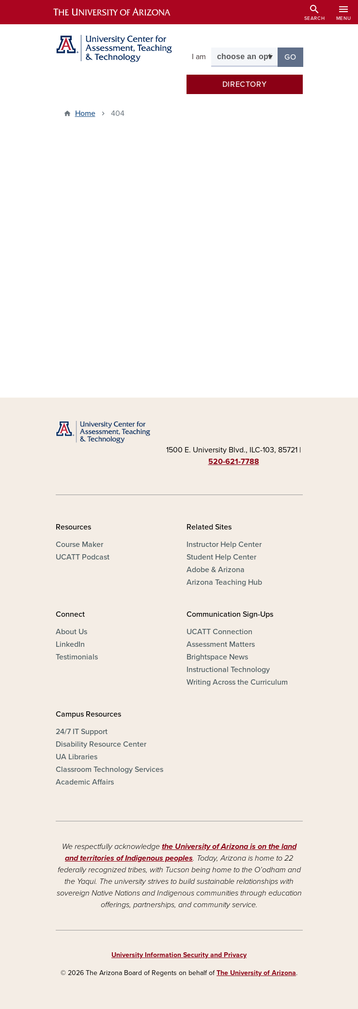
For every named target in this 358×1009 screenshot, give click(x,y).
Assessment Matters (221, 644)
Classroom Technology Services (109, 769)
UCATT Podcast (82, 557)
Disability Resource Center (101, 744)
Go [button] (293, 56)
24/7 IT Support (82, 732)
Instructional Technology (228, 669)
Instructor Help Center (224, 544)
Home (85, 113)
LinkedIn (70, 644)
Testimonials (77, 657)
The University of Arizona (256, 973)
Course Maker (79, 544)
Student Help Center (221, 557)
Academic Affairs (85, 782)
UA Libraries (76, 757)
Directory (244, 84)
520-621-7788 (233, 461)
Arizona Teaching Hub (224, 582)
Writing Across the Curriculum (237, 682)
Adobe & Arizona (216, 570)
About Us (71, 632)
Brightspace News (217, 657)
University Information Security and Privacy (179, 955)
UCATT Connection (219, 632)
